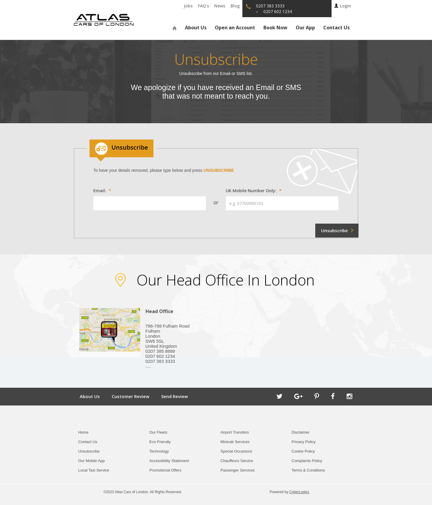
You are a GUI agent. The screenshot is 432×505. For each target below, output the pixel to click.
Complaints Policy (307, 460)
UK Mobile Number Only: (253, 190)
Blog (235, 6)
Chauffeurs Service (236, 460)
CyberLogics (299, 492)
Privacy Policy (304, 442)
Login (342, 6)
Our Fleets (158, 432)
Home (83, 432)
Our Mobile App (91, 460)
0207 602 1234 (277, 11)
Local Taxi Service (93, 470)
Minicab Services (234, 442)
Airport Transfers (234, 432)
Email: (102, 190)
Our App (305, 27)
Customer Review (130, 396)
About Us (196, 27)
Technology (159, 451)
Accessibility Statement (169, 460)
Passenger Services (237, 470)
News (219, 6)
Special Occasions (236, 451)
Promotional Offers (165, 470)
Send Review (174, 396)
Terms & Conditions (308, 470)
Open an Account (235, 27)
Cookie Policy (303, 451)
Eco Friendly (160, 442)
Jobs (188, 6)
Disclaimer (301, 432)
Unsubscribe (89, 451)
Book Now (275, 27)
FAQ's (203, 6)
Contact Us (336, 27)
